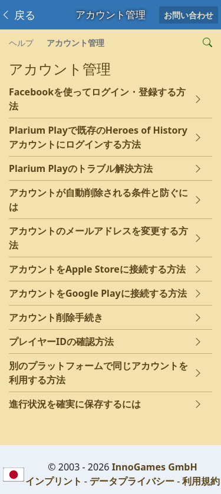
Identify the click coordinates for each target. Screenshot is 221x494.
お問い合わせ (188, 15)
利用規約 (201, 481)
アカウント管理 (75, 42)
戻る (18, 15)
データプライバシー (132, 481)
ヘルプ (21, 42)
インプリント (53, 481)
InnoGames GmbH (154, 466)
